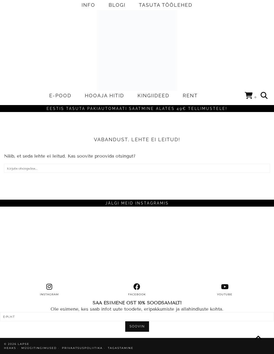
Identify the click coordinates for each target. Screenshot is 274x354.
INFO (88, 5)
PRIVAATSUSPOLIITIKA (82, 348)
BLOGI (117, 5)
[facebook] (137, 290)
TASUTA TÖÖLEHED (165, 5)
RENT (190, 95)
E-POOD (60, 95)
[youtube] (225, 290)
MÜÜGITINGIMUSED (39, 348)
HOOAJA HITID (104, 95)
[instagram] (49, 290)
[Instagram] (34, 245)
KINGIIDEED (153, 95)
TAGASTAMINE (120, 348)
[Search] (264, 96)
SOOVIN (137, 326)
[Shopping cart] (251, 96)
